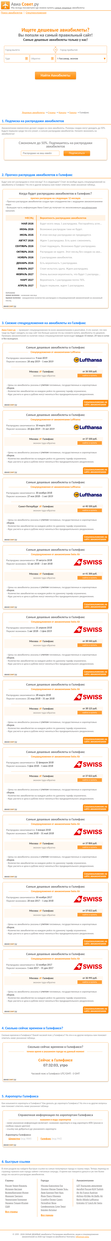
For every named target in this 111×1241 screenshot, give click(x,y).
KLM (94, 1189)
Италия (24, 1203)
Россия (8, 1185)
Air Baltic (95, 1196)
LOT (78, 1185)
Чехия (15, 1185)
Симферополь (48, 1206)
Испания (9, 1189)
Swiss (99, 1203)
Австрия (18, 1189)
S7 (86, 1203)
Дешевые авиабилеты (33, 112)
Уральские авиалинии (91, 1185)
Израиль (23, 1185)
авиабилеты (48, 5)
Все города (47, 1215)
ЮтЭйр (87, 1196)
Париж (59, 1189)
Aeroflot (80, 1189)
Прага (49, 1196)
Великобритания (13, 1192)
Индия (25, 1192)
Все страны (11, 1211)
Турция (17, 1203)
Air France (84, 1192)
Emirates (81, 1203)
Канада (62, 112)
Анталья (53, 1210)
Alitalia (86, 1199)
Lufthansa (94, 1199)
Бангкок (50, 1192)
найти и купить (89, 375)
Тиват (63, 1206)
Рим (56, 1192)
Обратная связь (82, 1237)
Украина (9, 1203)
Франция (9, 1196)
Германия (22, 1199)
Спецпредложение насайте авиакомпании (95, 403)
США (7, 1206)
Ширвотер (14, 1138)
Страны (52, 112)
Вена (53, 1203)
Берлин (44, 1210)
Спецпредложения (36, 12)
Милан (52, 1189)
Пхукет (53, 1199)
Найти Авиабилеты (55, 75)
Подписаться (77, 153)
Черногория (11, 1199)
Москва (44, 1185)
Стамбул (45, 1199)
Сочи (57, 1206)
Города (72, 112)
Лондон (45, 1189)
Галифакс (46, 1138)
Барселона (54, 1185)
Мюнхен (57, 1196)
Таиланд (18, 1196)
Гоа (61, 1185)
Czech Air (92, 1203)
